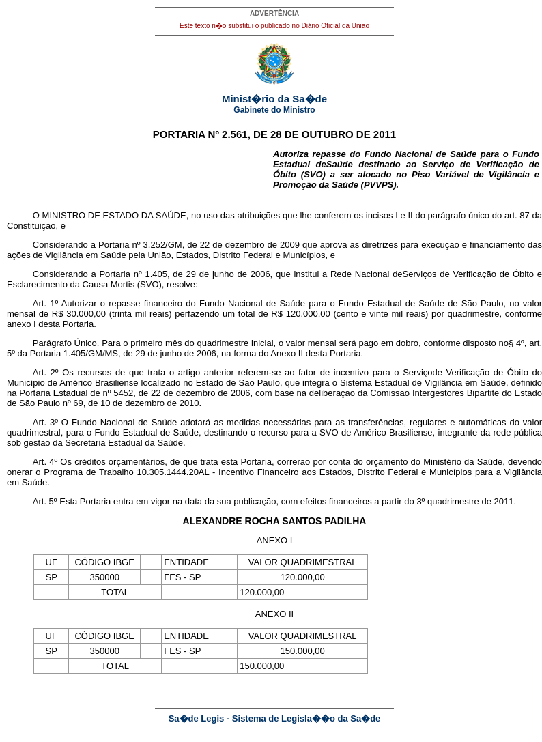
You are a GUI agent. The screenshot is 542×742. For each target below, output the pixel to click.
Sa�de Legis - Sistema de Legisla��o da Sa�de (275, 718)
